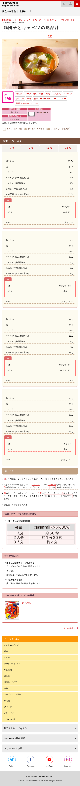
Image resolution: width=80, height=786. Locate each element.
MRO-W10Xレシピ (67, 20)
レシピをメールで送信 (60, 129)
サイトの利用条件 (30, 776)
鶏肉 (48, 93)
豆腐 (29, 98)
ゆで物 (7, 701)
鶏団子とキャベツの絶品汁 (32, 27)
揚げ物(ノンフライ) (12, 682)
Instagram (68, 761)
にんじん (57, 93)
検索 (63, 3)
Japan (69, 3)
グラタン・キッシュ (12, 664)
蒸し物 (7, 676)
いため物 (8, 670)
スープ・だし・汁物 (34, 93)
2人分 (30, 148)
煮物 (6, 688)
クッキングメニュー (51, 20)
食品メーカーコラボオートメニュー (50, 98)
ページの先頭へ (69, 628)
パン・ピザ (9, 713)
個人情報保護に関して (47, 776)
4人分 (68, 148)
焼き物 (7, 657)
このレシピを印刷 (14, 129)
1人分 (11, 148)
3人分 (49, 148)
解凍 (6, 651)
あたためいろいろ (11, 645)
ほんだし (26, 603)
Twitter (12, 761)
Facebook (30, 761)
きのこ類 (20, 98)
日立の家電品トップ (9, 20)
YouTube (49, 761)
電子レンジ (37, 20)
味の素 (19, 93)
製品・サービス (24, 20)
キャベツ (68, 93)
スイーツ (8, 707)
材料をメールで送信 (36, 129)
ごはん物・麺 (9, 719)
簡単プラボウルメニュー (27, 103)
